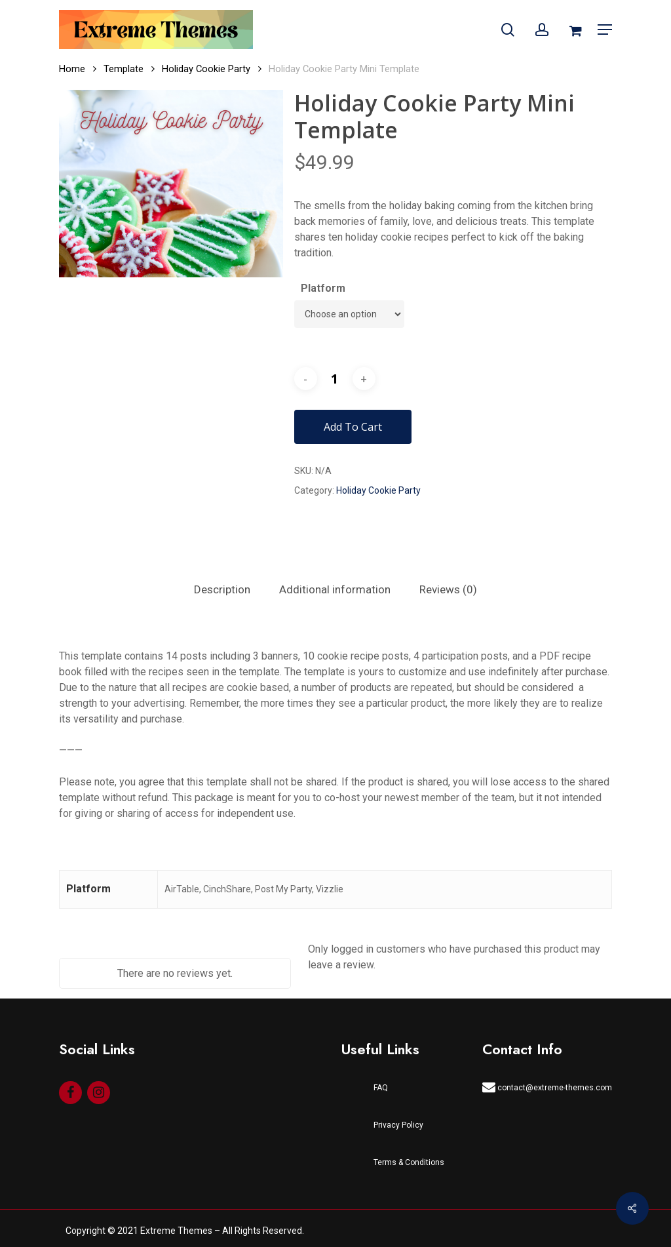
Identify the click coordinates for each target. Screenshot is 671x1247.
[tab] (222, 590)
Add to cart (353, 427)
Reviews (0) (448, 589)
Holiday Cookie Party (206, 69)
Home (72, 69)
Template (124, 69)
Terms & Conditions (409, 1162)
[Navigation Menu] (605, 29)
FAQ (381, 1087)
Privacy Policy (398, 1125)
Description (222, 589)
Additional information (335, 589)
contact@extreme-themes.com (547, 1087)
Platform (323, 288)
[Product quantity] (335, 378)
